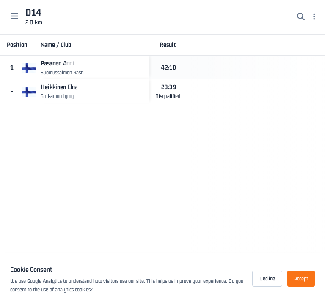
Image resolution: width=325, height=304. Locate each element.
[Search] (301, 17)
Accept (301, 278)
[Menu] (314, 17)
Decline (267, 278)
